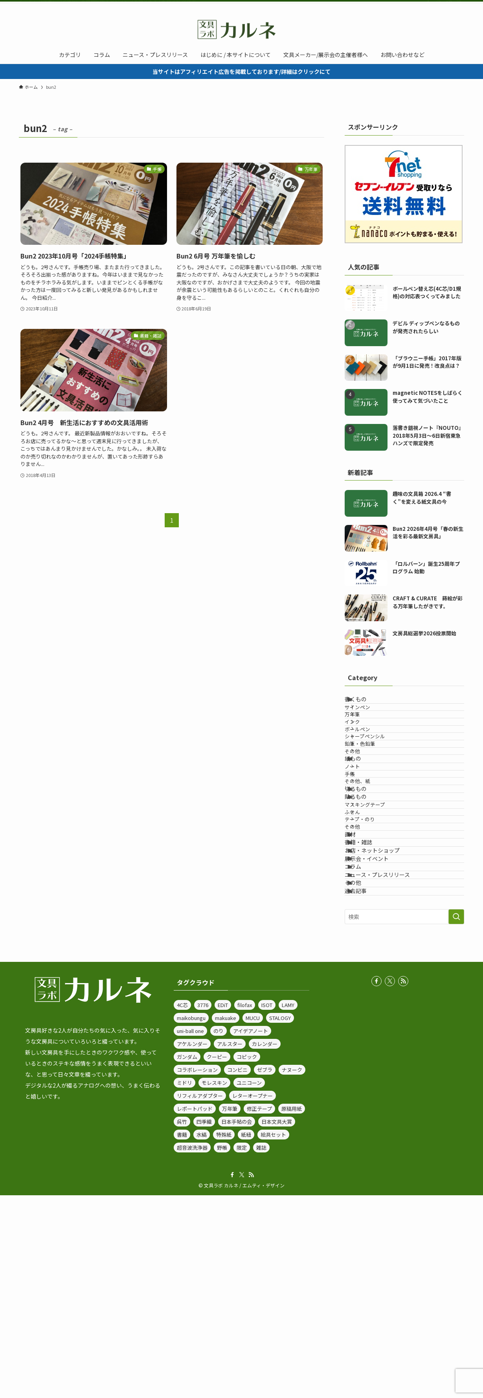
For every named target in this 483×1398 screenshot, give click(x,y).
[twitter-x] (438, 6)
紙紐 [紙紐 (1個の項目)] (246, 1337)
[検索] (459, 6)
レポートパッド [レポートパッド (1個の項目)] (195, 1311)
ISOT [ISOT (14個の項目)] (266, 1207)
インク (365, 748)
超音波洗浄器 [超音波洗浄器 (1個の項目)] (192, 1350)
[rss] (449, 6)
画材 (359, 975)
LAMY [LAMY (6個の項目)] (288, 1207)
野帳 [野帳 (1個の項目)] (222, 1350)
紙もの (362, 823)
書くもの (365, 703)
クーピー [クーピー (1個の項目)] (217, 1259)
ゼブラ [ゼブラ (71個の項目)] (264, 1272)
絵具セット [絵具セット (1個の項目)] (273, 1337)
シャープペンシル (377, 778)
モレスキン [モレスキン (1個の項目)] (214, 1285)
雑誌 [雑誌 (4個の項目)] (261, 1350)
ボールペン (370, 763)
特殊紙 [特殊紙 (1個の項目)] (223, 1337)
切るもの (365, 883)
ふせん (365, 930)
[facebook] (428, 6)
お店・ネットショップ (382, 1007)
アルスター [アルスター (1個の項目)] (229, 1246)
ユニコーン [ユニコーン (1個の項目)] (249, 1285)
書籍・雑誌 (368, 991)
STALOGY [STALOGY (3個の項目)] (280, 1220)
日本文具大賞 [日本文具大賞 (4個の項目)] (276, 1324)
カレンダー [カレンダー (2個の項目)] (264, 1246)
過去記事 (365, 1089)
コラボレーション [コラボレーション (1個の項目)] (197, 1272)
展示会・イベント (376, 1024)
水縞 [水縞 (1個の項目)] (202, 1337)
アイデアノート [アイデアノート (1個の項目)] (250, 1233)
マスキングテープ (377, 915)
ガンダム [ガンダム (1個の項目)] (187, 1259)
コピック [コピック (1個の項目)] (247, 1259)
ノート (365, 838)
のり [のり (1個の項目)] (218, 1233)
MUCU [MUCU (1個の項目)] (253, 1220)
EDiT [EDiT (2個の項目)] (223, 1207)
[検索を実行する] (456, 1119)
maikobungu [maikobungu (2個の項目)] (191, 1220)
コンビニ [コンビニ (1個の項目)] (237, 1272)
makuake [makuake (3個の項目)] (225, 1220)
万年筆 (365, 734)
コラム (362, 1040)
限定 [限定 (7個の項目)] (242, 1350)
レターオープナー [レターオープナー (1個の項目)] (252, 1298)
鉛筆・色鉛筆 (372, 792)
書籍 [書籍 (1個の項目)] (182, 1337)
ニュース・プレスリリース (387, 1056)
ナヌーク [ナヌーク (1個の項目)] (292, 1272)
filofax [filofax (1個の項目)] (244, 1207)
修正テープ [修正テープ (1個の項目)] (259, 1311)
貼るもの (365, 899)
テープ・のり (372, 945)
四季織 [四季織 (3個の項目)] (204, 1324)
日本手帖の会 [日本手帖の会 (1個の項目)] (236, 1324)
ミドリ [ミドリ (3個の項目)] (184, 1285)
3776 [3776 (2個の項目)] (202, 1207)
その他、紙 (370, 867)
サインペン (370, 719)
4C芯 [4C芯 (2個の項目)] (182, 1207)
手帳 (362, 853)
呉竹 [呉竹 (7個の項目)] (182, 1324)
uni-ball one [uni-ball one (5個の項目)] (190, 1233)
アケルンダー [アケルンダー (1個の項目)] (192, 1246)
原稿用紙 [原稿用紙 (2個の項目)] (291, 1311)
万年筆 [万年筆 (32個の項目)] (229, 1311)
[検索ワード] (404, 1119)
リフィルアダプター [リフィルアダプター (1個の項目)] (200, 1298)
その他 (365, 807)
